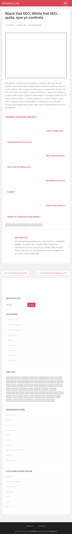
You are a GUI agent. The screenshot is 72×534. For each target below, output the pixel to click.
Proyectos (12, 350)
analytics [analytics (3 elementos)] (10, 378)
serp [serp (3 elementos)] (31, 396)
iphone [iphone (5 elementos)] (14, 389)
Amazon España (12, 482)
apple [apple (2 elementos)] (17, 378)
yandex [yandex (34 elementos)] (38, 400)
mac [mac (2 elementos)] (30, 389)
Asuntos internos (15, 325)
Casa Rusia (10, 487)
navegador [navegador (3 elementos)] (11, 393)
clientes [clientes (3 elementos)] (58, 378)
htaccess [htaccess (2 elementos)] (42, 385)
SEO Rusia (12, 361)
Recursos (12, 356)
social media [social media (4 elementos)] (39, 396)
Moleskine (10, 492)
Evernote (9, 425)
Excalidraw (10, 430)
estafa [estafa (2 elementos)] (20, 385)
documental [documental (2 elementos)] (11, 385)
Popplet (9, 445)
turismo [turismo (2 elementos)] (9, 400)
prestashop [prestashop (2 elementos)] (58, 393)
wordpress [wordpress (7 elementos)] (29, 400)
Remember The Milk (14, 450)
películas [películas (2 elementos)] (20, 393)
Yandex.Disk (11, 460)
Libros (10, 340)
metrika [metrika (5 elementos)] (53, 389)
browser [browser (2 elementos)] (25, 378)
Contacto (42, 526)
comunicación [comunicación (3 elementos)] (40, 382)
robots (34, 225)
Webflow (9, 455)
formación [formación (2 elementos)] (28, 385)
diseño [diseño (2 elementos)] (59, 382)
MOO (8, 497)
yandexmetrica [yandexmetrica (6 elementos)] (48, 400)
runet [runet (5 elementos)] (9, 396)
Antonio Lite (10, 3)
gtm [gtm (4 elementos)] (35, 385)
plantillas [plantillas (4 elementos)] (34, 393)
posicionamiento (23, 225)
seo (40, 225)
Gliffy (8, 435)
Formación (12, 335)
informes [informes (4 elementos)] (58, 385)
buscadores (10, 225)
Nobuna (9, 440)
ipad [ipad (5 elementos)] (8, 389)
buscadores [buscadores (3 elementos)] (44, 378)
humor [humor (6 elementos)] (50, 385)
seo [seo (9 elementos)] (25, 396)
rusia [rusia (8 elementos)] (14, 396)
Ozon (8, 502)
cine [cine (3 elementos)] (52, 378)
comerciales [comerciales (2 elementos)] (11, 382)
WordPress (53, 531)
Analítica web (13, 320)
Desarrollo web (35, 25)
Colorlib (32, 531)
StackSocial (10, 507)
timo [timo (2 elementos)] (58, 396)
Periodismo (12, 345)
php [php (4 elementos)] (27, 393)
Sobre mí (29, 526)
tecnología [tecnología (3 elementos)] (50, 396)
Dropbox (9, 420)
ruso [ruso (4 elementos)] (20, 396)
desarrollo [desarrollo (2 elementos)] (51, 382)
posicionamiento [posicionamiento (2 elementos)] (46, 393)
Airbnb (8, 477)
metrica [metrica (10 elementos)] (45, 389)
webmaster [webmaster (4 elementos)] (19, 400)
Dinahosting (11, 415)
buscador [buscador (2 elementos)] (33, 378)
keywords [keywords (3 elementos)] (23, 389)
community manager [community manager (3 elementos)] (25, 382)
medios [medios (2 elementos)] (37, 389)
